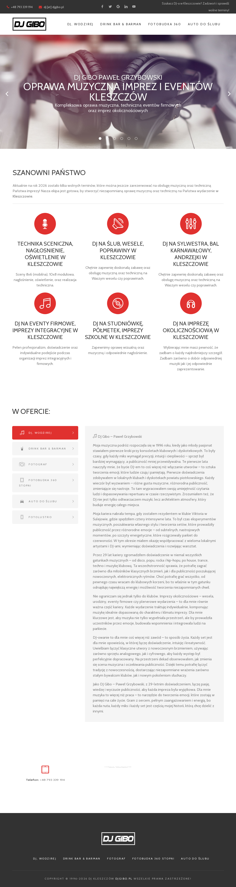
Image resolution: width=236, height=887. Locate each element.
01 (100, 138)
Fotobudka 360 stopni (153, 858)
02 (107, 138)
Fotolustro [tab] (39, 517)
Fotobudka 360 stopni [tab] (38, 482)
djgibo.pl (124, 878)
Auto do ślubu (204, 24)
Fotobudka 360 (164, 24)
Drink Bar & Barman (120, 24)
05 (129, 138)
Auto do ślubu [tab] (42, 501)
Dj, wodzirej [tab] (39, 432)
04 (121, 138)
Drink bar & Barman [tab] (46, 448)
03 (114, 138)
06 (136, 138)
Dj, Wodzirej (80, 24)
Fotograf (116, 858)
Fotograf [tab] (37, 464)
